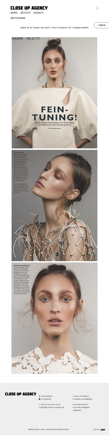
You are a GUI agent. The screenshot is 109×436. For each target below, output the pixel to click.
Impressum (33, 429)
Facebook (45, 399)
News (14, 12)
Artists (26, 12)
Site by (99, 429)
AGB (42, 429)
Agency (38, 12)
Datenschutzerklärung (58, 429)
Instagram (18, 18)
